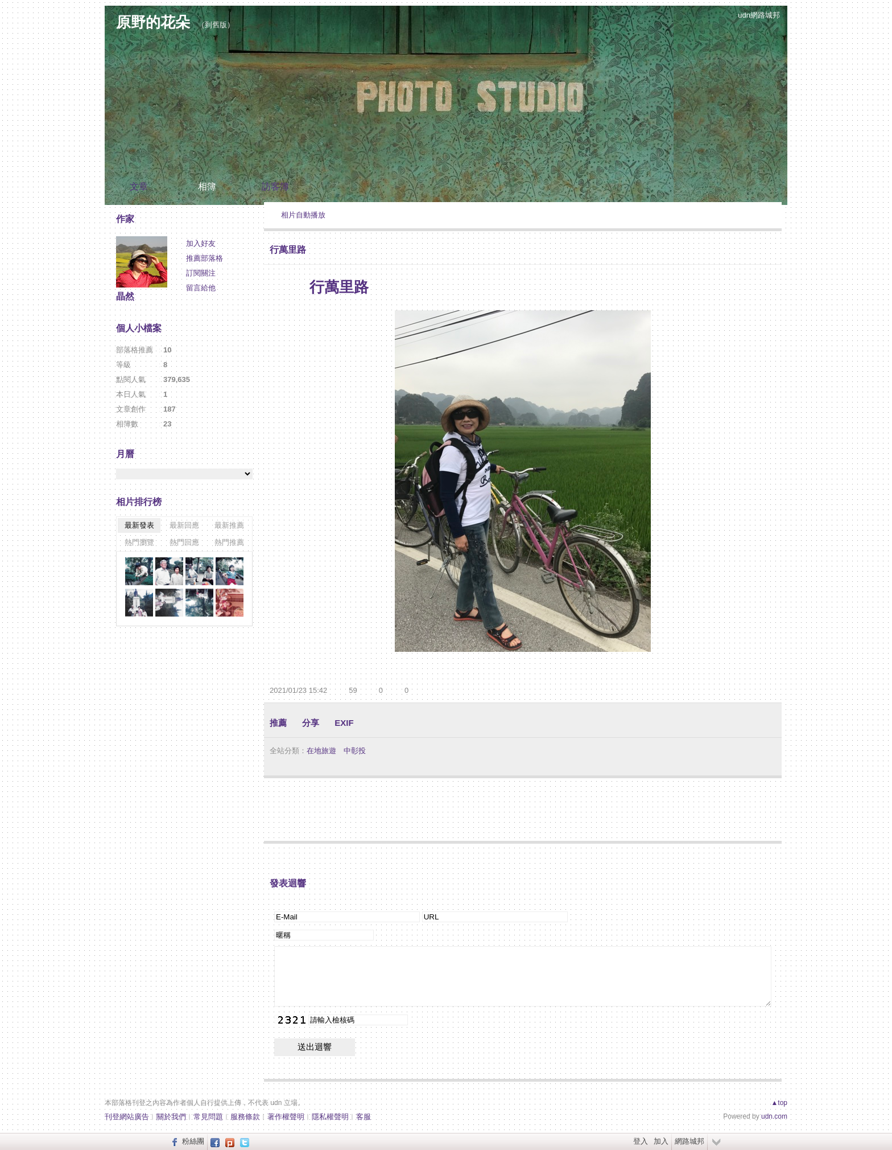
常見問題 (208, 1116)
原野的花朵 (153, 22)
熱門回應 (184, 542)
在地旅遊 (321, 750)
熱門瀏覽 (139, 542)
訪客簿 (275, 186)
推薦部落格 (204, 258)
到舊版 (216, 24)
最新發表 (139, 525)
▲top (779, 1103)
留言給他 (201, 288)
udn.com (774, 1116)
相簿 (207, 186)
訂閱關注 (201, 273)
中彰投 (355, 750)
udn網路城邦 (759, 15)
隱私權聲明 (330, 1116)
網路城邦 (689, 1141)
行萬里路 (288, 249)
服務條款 (245, 1116)
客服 (363, 1116)
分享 (310, 723)
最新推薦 (229, 525)
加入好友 (201, 243)
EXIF (343, 723)
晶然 (125, 296)
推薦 (278, 723)
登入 (640, 1141)
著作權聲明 (285, 1116)
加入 (661, 1141)
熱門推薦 (229, 542)
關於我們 (171, 1116)
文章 (139, 186)
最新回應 (184, 525)
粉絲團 (193, 1141)
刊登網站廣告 (127, 1116)
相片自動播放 (303, 215)
